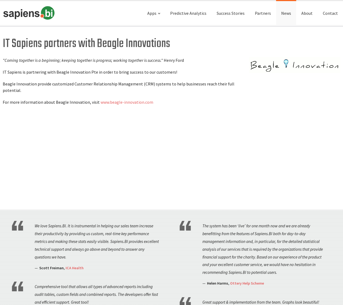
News (286, 13)
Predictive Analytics (188, 13)
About (307, 13)
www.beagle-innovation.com (127, 102)
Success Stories (231, 13)
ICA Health (75, 267)
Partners (263, 13)
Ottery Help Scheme (247, 283)
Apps (151, 13)
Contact (330, 13)
